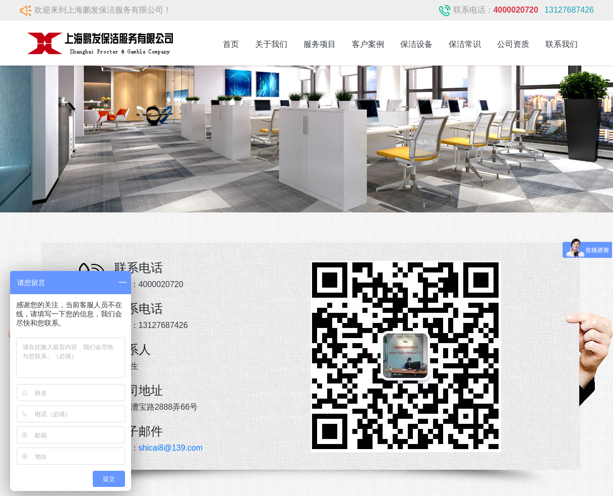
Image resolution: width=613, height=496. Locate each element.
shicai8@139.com (171, 448)
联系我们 (561, 44)
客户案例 (368, 44)
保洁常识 (465, 44)
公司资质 (513, 44)
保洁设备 (416, 44)
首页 (231, 44)
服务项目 (319, 44)
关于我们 (271, 44)
